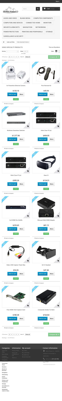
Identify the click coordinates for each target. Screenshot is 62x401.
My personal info (26, 357)
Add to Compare (9, 103)
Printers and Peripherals (32, 32)
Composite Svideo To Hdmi (46, 310)
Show (21, 51)
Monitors (47, 23)
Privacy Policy (15, 350)
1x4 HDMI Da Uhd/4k (15, 220)
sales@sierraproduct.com (49, 364)
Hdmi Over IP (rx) (16, 175)
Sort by (4, 51)
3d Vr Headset (46, 265)
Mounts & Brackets (12, 27)
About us (14, 357)
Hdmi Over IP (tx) (46, 130)
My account (26, 348)
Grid (56, 51)
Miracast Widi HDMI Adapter (46, 220)
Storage (49, 32)
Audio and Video (10, 18)
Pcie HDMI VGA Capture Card (16, 310)
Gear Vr (46, 175)
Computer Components (43, 18)
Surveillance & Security (13, 36)
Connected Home (33, 23)
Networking (41, 27)
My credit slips (25, 352)
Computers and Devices (13, 23)
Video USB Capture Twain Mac (15, 265)
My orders (24, 350)
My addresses (25, 354)
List (59, 51)
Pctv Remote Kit (46, 85)
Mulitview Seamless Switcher (16, 130)
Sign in (57, 1)
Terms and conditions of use (15, 354)
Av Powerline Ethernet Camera (15, 85)
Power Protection (11, 32)
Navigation (27, 27)
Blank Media (25, 18)
